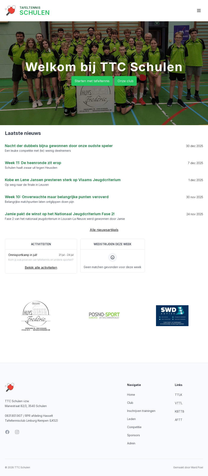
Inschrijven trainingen (141, 411)
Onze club (125, 81)
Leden (131, 419)
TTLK (178, 394)
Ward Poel (197, 467)
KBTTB (179, 411)
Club (130, 402)
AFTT (178, 419)
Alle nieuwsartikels (104, 230)
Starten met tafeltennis (92, 81)
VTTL (178, 403)
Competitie (134, 427)
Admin (131, 443)
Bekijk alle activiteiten (41, 267)
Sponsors (133, 435)
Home (131, 394)
